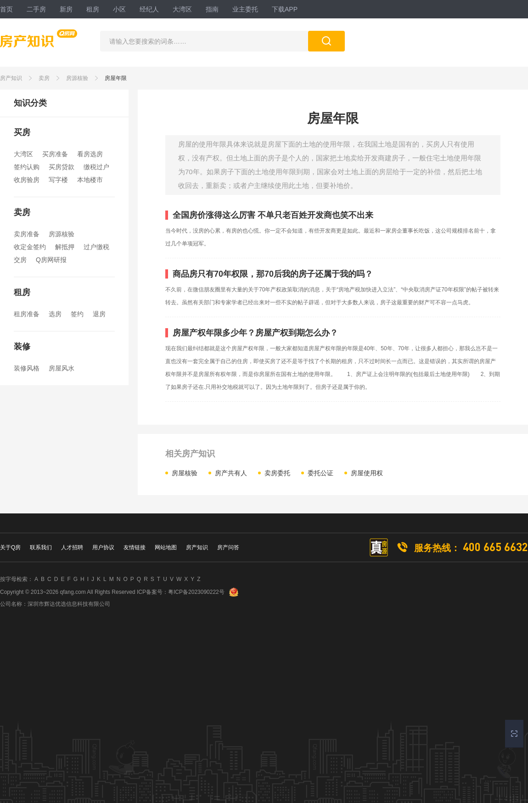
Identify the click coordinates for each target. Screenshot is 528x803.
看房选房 (90, 154)
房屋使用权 (367, 473)
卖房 (44, 78)
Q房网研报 (51, 259)
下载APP (285, 9)
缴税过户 (96, 167)
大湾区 (182, 9)
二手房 (36, 9)
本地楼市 (90, 179)
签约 (77, 314)
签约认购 (26, 167)
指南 (212, 9)
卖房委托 (277, 473)
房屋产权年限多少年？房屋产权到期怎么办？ (255, 332)
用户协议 (103, 547)
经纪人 (149, 9)
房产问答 (228, 547)
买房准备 (55, 154)
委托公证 (320, 473)
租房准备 (26, 314)
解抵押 (64, 247)
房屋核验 (184, 473)
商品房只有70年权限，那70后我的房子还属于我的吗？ (273, 274)
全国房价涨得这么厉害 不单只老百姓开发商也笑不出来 (273, 215)
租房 (92, 9)
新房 (66, 9)
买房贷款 (61, 167)
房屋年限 (116, 78)
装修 (22, 346)
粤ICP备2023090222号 (196, 592)
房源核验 (77, 78)
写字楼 (58, 179)
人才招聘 (72, 547)
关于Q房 (10, 547)
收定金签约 (30, 247)
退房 (99, 314)
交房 (20, 259)
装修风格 (26, 368)
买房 (22, 132)
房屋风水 (61, 368)
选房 (55, 314)
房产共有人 (231, 473)
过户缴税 (96, 247)
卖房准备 (26, 234)
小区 (119, 9)
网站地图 (166, 547)
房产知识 (11, 78)
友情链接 (135, 547)
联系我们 (41, 547)
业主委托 (245, 9)
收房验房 (26, 179)
